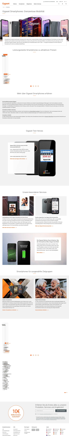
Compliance (4, 426)
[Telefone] (15, 4)
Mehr (3, 374)
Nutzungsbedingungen (5, 413)
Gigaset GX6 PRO (23, 68)
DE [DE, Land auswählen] (65, 1)
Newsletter (4, 430)
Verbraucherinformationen (6, 418)
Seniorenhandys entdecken (41, 305)
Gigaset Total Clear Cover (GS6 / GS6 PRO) (29, 333)
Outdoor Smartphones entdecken (9, 305)
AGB (3, 412)
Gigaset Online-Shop (49, 111)
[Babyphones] (29, 4)
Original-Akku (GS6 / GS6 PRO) (10, 333)
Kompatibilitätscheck (16, 415)
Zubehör (54, 333)
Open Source (15, 418)
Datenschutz (4, 415)
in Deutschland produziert (34, 106)
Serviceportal (15, 412)
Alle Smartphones (56, 68)
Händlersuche (15, 421)
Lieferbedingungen (5, 416)
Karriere (25, 413)
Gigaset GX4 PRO (40, 68)
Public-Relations (26, 412)
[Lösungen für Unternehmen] (49, 1)
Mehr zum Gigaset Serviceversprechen (43, 221)
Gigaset (4, 7)
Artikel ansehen (10, 79)
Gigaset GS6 (6, 68)
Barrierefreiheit (4, 427)
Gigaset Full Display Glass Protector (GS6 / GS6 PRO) (47, 333)
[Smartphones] (22, 4)
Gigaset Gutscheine (16, 416)
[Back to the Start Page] (5, 4)
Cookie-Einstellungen (16, 427)
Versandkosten (10, 341)
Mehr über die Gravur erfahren (8, 222)
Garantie (3, 421)
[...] (66, 4)
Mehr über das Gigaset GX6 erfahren (17, 154)
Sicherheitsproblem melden (6, 424)
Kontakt (14, 426)
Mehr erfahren (40, 248)
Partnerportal (15, 423)
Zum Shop (55, 73)
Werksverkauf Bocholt (16, 413)
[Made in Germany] (37, 4)
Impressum (4, 432)
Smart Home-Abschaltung (17, 424)
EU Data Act (4, 429)
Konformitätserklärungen (6, 423)
